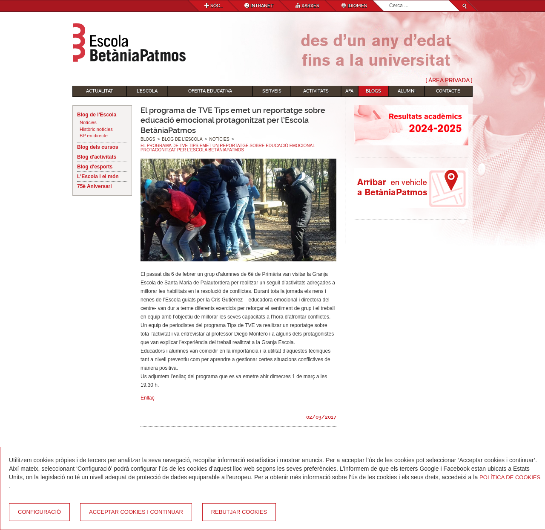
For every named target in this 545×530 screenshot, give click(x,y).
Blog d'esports (95, 167)
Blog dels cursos (97, 147)
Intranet (258, 6)
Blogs (373, 91)
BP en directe (94, 135)
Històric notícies (96, 129)
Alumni (407, 91)
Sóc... (213, 6)
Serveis (271, 91)
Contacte (448, 91)
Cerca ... (389, 0)
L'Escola (147, 91)
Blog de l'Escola (96, 115)
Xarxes (307, 6)
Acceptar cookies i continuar (136, 512)
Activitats (316, 91)
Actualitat (99, 91)
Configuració (39, 512)
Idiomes (354, 6)
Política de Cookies (509, 477)
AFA (349, 91)
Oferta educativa (210, 91)
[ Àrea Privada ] (449, 80)
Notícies (88, 122)
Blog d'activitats (96, 157)
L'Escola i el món (98, 177)
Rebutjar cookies (239, 512)
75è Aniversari (94, 186)
